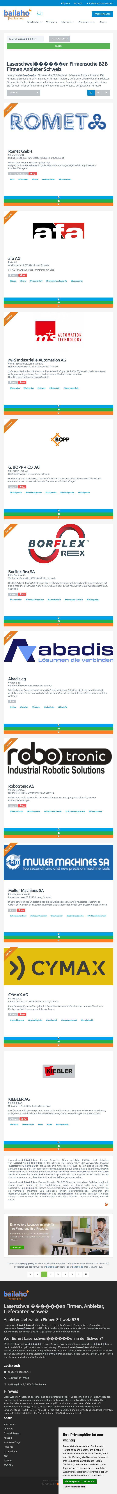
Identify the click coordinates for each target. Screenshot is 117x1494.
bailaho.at (51, 1266)
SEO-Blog (9, 1465)
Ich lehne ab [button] (89, 1481)
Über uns (68, 22)
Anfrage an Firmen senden (99, 3)
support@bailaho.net (19, 1372)
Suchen (58, 46)
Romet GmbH (20, 151)
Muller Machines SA (26, 890)
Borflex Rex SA (21, 572)
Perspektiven (86, 22)
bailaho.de (77, 1266)
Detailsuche (34, 22)
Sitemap (8, 1460)
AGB (6, 1456)
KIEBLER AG (19, 1099)
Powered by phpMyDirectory (55, 1481)
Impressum (9, 1424)
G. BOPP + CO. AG (23, 467)
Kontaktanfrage (12, 1442)
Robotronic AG (21, 786)
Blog (103, 22)
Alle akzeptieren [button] (72, 1481)
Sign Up (65, 3)
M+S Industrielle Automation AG (37, 360)
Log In (78, 3)
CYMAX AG (18, 995)
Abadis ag (17, 679)
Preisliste (8, 1447)
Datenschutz (10, 1451)
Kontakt (8, 1437)
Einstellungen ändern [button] (75, 1486)
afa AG (14, 258)
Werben (51, 22)
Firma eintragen (102, 14)
